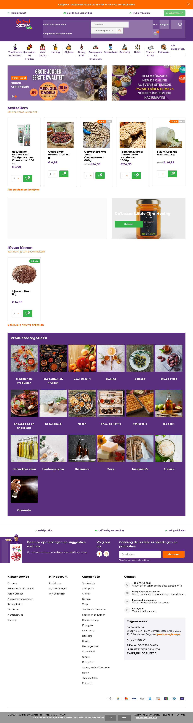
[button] (13, 96)
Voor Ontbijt (82, 362)
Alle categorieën (178, 47)
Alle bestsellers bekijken (24, 189)
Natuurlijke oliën (24, 452)
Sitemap (12, 620)
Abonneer (174, 554)
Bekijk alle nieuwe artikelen (26, 324)
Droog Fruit (168, 362)
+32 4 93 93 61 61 (141, 583)
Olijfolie (139, 362)
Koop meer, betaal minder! (57, 33)
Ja (110, 718)
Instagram (106, 553)
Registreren (55, 583)
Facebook (99, 553)
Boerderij (87, 636)
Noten (82, 407)
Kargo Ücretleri (15, 593)
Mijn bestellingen (58, 588)
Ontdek (148, 218)
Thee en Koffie (111, 407)
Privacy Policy (15, 604)
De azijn (168, 407)
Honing (111, 362)
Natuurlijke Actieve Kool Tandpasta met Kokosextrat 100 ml (23, 157)
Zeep (111, 452)
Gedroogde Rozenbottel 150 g (59, 154)
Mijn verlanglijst (57, 593)
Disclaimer (13, 609)
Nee (124, 718)
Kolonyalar (24, 493)
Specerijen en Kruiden (53, 364)
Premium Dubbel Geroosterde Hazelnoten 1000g (131, 156)
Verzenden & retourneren (21, 588)
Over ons (12, 583)
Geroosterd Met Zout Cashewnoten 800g (95, 156)
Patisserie (139, 407)
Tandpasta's (139, 452)
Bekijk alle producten (54, 24)
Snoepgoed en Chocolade (24, 409)
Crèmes (168, 452)
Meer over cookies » (146, 718)
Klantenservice (15, 614)
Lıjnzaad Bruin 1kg (21, 293)
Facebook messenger (144, 600)
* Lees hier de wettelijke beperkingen (134, 560)
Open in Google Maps (167, 634)
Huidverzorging (53, 452)
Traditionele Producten (24, 364)
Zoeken (119, 31)
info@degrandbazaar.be (146, 591)
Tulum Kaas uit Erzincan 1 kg (167, 153)
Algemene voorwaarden (20, 599)
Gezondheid (53, 407)
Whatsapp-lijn (174, 13)
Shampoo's (82, 452)
